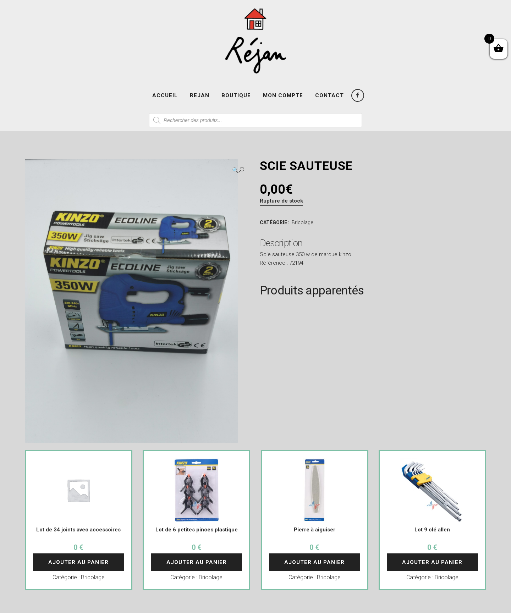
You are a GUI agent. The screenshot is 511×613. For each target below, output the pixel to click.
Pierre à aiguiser (314, 529)
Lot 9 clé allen (432, 529)
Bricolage (302, 222)
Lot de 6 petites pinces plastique (196, 529)
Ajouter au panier (78, 562)
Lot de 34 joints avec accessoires (78, 529)
